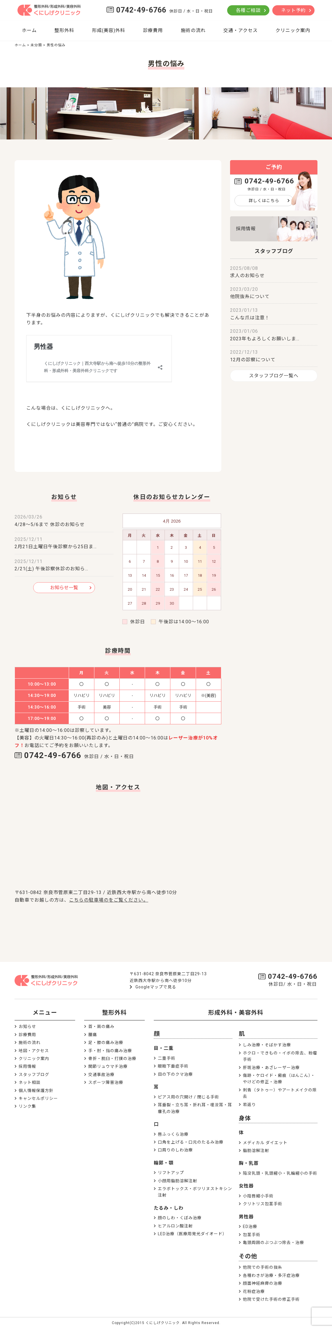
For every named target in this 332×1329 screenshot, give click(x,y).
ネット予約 (293, 10)
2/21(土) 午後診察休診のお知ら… (51, 568)
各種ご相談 (248, 10)
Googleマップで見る (155, 987)
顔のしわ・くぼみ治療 (180, 1217)
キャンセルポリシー (38, 1098)
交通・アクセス (240, 30)
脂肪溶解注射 (256, 1150)
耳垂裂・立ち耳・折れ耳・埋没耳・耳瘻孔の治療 (195, 1108)
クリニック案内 (293, 30)
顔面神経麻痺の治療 (262, 1283)
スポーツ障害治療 (105, 1082)
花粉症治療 (254, 1291)
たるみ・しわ (168, 1208)
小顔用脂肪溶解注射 (177, 1180)
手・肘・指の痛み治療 (110, 1050)
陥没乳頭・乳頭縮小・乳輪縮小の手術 (280, 1173)
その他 (248, 1256)
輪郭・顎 (164, 1163)
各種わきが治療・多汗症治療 (271, 1275)
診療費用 (153, 30)
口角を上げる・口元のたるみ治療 (190, 1142)
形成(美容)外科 (108, 30)
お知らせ (27, 1026)
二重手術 (166, 1058)
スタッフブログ (34, 1074)
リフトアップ (171, 1172)
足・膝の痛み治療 (105, 1042)
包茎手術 (251, 1234)
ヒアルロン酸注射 (175, 1226)
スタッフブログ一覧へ (274, 375)
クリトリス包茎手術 (262, 1203)
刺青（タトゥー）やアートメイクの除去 (280, 1093)
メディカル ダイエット (265, 1142)
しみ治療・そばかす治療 (267, 1045)
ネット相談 (29, 1082)
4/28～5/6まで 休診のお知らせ (50, 524)
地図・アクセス (34, 1050)
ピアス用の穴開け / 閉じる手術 (188, 1097)
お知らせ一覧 (64, 587)
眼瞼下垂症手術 (173, 1066)
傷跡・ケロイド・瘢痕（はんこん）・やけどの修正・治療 (279, 1078)
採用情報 (246, 228)
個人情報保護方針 (36, 1090)
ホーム (29, 30)
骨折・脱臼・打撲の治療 (112, 1058)
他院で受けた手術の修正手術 (271, 1299)
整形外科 (64, 30)
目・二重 (164, 1048)
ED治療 (250, 1226)
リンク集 (27, 1106)
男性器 (246, 1217)
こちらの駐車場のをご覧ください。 (108, 900)
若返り (249, 1104)
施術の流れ (193, 30)
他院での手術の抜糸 (262, 1267)
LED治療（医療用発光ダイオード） (192, 1233)
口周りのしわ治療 (175, 1150)
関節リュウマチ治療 (108, 1066)
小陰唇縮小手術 (258, 1196)
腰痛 (92, 1034)
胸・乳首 (249, 1163)
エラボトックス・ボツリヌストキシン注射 (195, 1191)
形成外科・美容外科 (235, 1012)
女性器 (246, 1186)
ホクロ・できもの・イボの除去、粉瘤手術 (280, 1056)
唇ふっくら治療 (173, 1134)
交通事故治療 (101, 1074)
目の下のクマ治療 (175, 1074)
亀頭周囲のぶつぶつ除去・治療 (273, 1242)
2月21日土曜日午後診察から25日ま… (56, 546)
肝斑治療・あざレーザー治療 (271, 1067)
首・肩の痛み (101, 1026)
